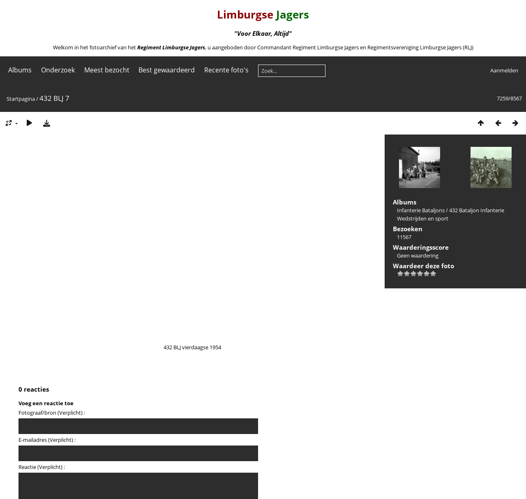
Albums (20, 69)
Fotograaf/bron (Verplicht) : (51, 412)
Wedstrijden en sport (422, 218)
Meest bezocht (106, 69)
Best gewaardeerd (166, 69)
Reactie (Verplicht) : (41, 467)
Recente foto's (226, 69)
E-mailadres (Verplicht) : (47, 439)
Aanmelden (504, 70)
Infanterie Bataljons (421, 210)
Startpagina (21, 98)
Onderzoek (58, 69)
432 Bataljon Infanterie (476, 210)
